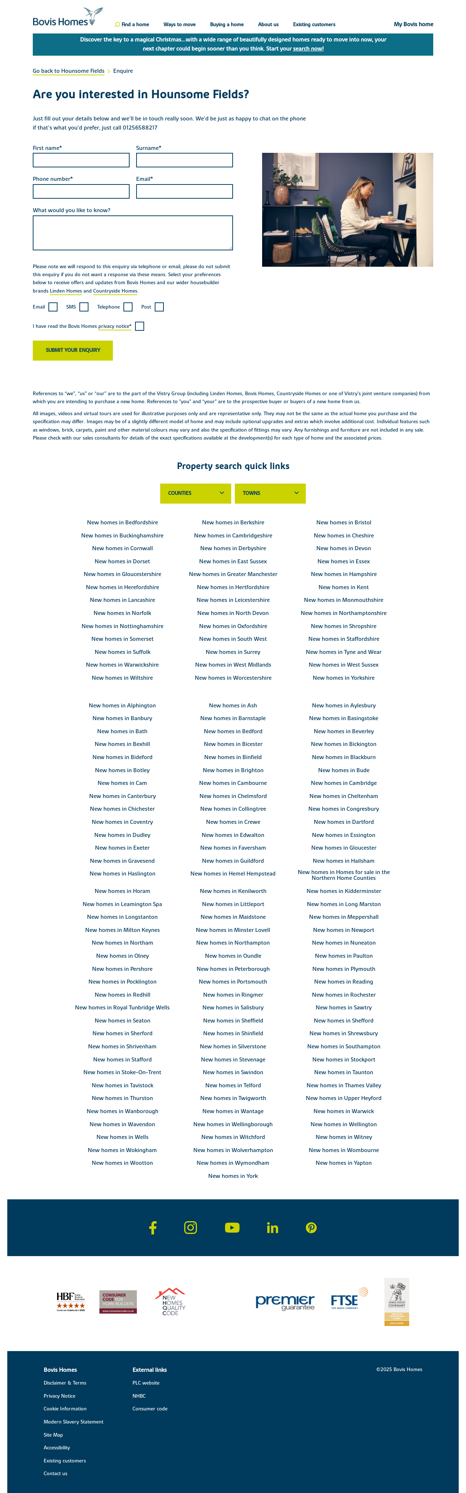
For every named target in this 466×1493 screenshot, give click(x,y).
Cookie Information (65, 1408)
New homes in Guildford (233, 861)
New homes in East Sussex (233, 561)
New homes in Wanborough (122, 1111)
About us (268, 25)
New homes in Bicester (233, 744)
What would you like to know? (71, 210)
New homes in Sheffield (233, 1021)
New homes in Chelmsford (233, 796)
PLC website (146, 1383)
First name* (47, 148)
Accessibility (57, 1447)
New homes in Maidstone (233, 917)
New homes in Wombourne (344, 1150)
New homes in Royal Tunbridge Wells (122, 1007)
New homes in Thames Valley (344, 1085)
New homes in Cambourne (233, 783)
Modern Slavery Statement (73, 1422)
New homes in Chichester (122, 809)
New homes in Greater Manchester (233, 574)
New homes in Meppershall (344, 917)
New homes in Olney (122, 956)
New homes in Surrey (233, 652)
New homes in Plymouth (343, 969)
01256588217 (140, 127)
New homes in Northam (122, 943)
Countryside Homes (115, 291)
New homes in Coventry (122, 822)
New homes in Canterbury (122, 796)
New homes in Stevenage (233, 1060)
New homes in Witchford (233, 1137)
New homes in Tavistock (122, 1085)
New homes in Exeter (122, 848)
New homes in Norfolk (122, 613)
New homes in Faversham (233, 848)
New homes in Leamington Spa (122, 904)
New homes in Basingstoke (343, 718)
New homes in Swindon (233, 1072)
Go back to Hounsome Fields (68, 71)
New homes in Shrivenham (122, 1046)
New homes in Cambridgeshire (233, 536)
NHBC (139, 1396)
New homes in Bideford (122, 757)
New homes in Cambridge (344, 783)
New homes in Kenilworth (233, 891)
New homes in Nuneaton (344, 943)
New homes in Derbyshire (233, 548)
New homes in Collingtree (233, 809)
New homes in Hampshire (344, 574)
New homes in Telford (233, 1085)
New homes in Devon (343, 548)
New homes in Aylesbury (344, 705)
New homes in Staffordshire (343, 639)
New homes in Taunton (343, 1072)
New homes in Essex (343, 561)
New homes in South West (233, 639)
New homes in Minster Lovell (233, 930)
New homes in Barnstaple (233, 718)
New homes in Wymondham (233, 1163)
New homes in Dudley (122, 835)
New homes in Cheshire (344, 536)
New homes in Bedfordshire (122, 522)
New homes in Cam (122, 783)
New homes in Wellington (344, 1124)
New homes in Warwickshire (122, 665)
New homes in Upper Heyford (344, 1098)
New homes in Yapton (344, 1163)
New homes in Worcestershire (233, 678)
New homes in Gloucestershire (122, 574)
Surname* (148, 148)
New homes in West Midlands (233, 665)
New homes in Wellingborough (233, 1124)
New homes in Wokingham (122, 1150)
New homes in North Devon (233, 613)
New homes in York (233, 1176)
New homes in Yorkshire (344, 678)
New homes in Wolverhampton (233, 1150)
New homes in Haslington (122, 874)
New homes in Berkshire (233, 522)
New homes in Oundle (233, 956)
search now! (308, 48)
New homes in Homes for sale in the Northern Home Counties (344, 875)
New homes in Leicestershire (233, 600)
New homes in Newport (343, 930)
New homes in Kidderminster (344, 891)
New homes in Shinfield (233, 1033)
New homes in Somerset (122, 639)
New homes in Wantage (233, 1111)
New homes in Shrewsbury (343, 1033)
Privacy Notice (59, 1396)
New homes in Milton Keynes (122, 930)
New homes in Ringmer (233, 995)
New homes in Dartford (344, 822)
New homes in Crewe (233, 822)
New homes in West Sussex (344, 665)
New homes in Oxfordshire (233, 626)
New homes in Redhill (122, 995)
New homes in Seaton (122, 1021)
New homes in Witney (344, 1137)
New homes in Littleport (233, 904)
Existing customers (314, 25)
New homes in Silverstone (233, 1046)
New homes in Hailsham (344, 861)
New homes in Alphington (122, 705)
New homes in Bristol (343, 522)
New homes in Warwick (343, 1111)
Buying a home (227, 25)
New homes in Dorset (122, 561)
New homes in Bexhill (122, 744)
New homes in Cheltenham (343, 796)
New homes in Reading (343, 982)
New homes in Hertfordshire (233, 587)
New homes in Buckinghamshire (122, 536)
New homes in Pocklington (122, 982)
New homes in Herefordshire (122, 587)
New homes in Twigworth (233, 1098)
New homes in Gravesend (122, 861)
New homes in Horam (122, 891)
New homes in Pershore (122, 969)
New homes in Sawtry (344, 1007)
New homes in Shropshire (343, 626)
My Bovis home (413, 24)
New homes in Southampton (343, 1046)
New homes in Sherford (122, 1033)
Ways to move (179, 25)
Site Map (53, 1435)
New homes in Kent (344, 587)
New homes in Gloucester (343, 848)
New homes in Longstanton (122, 917)
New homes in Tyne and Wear (344, 652)
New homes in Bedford (233, 731)
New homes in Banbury (122, 718)
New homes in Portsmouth (233, 982)
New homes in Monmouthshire (343, 600)
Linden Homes (66, 291)
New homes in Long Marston (344, 904)
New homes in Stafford (122, 1060)
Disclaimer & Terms (65, 1383)
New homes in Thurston (122, 1098)
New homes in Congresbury (343, 809)
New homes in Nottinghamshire (122, 626)
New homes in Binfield (233, 757)
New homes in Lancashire (122, 600)
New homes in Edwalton (233, 835)
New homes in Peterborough (233, 969)
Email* (144, 179)
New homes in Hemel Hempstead (233, 874)
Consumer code (150, 1408)
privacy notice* (114, 326)
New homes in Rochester (344, 995)
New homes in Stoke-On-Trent (122, 1072)
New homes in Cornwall (122, 548)
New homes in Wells (122, 1137)
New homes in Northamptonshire (344, 613)
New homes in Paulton (344, 956)
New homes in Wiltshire (122, 678)
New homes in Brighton (233, 770)
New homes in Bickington (343, 744)
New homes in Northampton (233, 943)
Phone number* (53, 179)
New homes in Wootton (122, 1163)
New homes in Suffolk (122, 652)
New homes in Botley (122, 770)
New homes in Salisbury (233, 1007)
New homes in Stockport (343, 1060)
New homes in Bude (344, 770)
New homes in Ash (233, 705)
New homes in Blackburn (344, 757)
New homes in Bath (122, 731)
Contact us (55, 1473)
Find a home (135, 25)
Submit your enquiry (73, 350)
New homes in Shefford (344, 1021)
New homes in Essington (343, 835)
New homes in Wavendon (122, 1124)
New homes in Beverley (344, 731)
